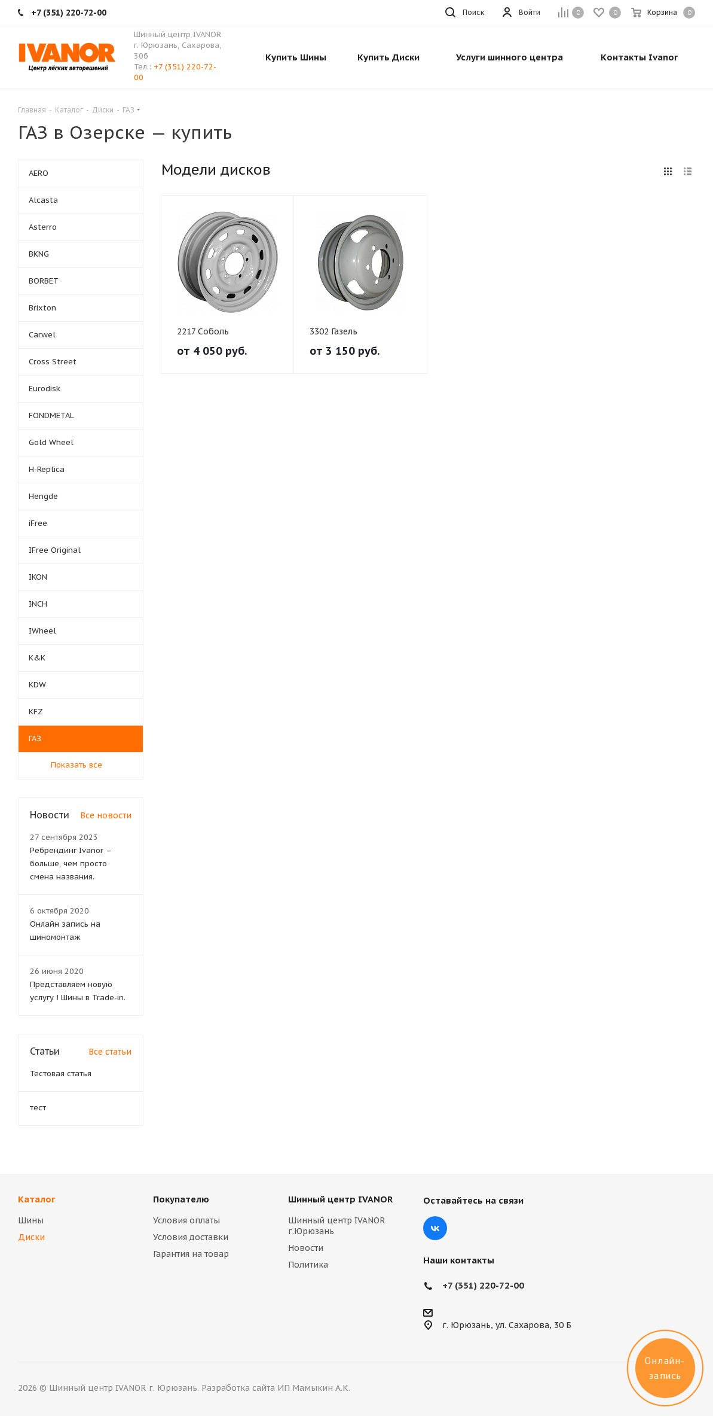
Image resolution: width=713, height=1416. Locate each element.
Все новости (105, 815)
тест (38, 1108)
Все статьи (109, 1051)
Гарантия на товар (191, 1253)
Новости (305, 1248)
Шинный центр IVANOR (340, 1199)
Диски (31, 1237)
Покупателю (181, 1199)
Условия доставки (190, 1237)
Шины (31, 1220)
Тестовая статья (60, 1073)
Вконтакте (435, 1228)
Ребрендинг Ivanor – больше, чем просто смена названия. (70, 863)
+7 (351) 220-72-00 (483, 1285)
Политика (308, 1264)
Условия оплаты (186, 1220)
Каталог (37, 1199)
